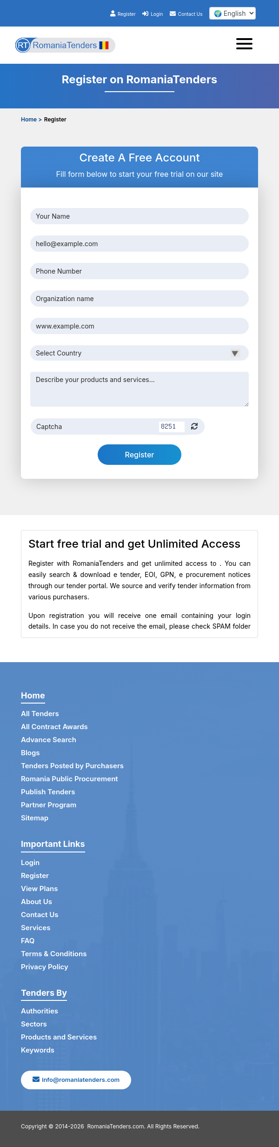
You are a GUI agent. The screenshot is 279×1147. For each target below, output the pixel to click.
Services (35, 927)
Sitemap (34, 817)
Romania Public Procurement (69, 778)
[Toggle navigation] (247, 45)
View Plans (39, 888)
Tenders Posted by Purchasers (72, 765)
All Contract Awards (54, 726)
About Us (36, 901)
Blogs (30, 752)
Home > (31, 119)
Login (152, 14)
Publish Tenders (48, 791)
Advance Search (48, 739)
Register (123, 14)
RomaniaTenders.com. (116, 1126)
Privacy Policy (44, 966)
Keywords (37, 1050)
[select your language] (232, 13)
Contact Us (186, 14)
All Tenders (40, 713)
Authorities (39, 1010)
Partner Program (48, 804)
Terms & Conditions (53, 953)
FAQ (27, 940)
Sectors (34, 1024)
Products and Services (59, 1037)
